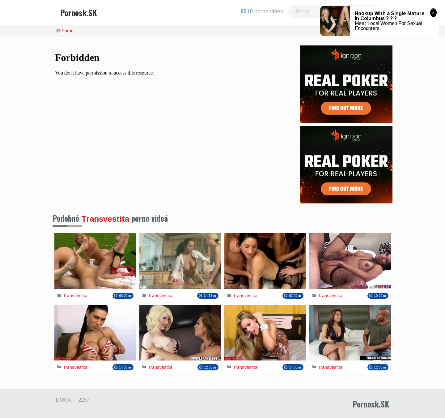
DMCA (63, 400)
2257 (83, 400)
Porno (68, 30)
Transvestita (105, 219)
